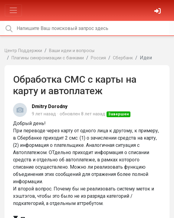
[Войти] (158, 11)
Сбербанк (123, 58)
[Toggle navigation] (13, 10)
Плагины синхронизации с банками (47, 58)
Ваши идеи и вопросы (71, 50)
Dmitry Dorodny (49, 106)
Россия (98, 58)
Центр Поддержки (23, 50)
